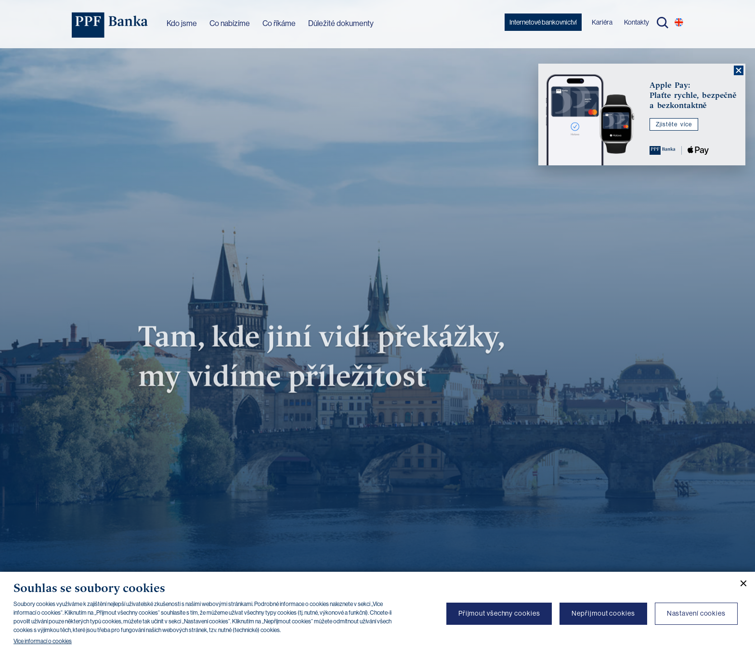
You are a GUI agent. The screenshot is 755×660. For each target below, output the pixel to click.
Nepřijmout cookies (603, 613)
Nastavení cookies (696, 613)
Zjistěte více (674, 124)
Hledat (662, 22)
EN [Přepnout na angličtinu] (679, 22)
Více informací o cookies (42, 641)
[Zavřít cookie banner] (739, 583)
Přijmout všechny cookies (499, 613)
